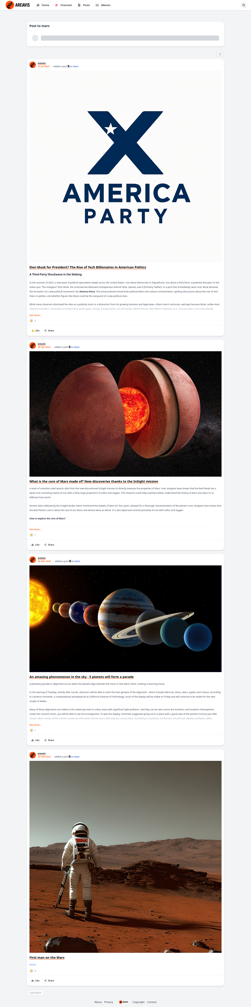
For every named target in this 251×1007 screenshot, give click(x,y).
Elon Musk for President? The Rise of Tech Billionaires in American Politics (87, 267)
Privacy (108, 1002)
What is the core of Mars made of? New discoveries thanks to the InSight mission (93, 481)
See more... (35, 315)
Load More (35, 992)
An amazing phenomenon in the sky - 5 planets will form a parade (81, 677)
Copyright (130, 1002)
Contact (152, 1002)
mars (75, 66)
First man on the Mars (47, 957)
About (98, 1002)
